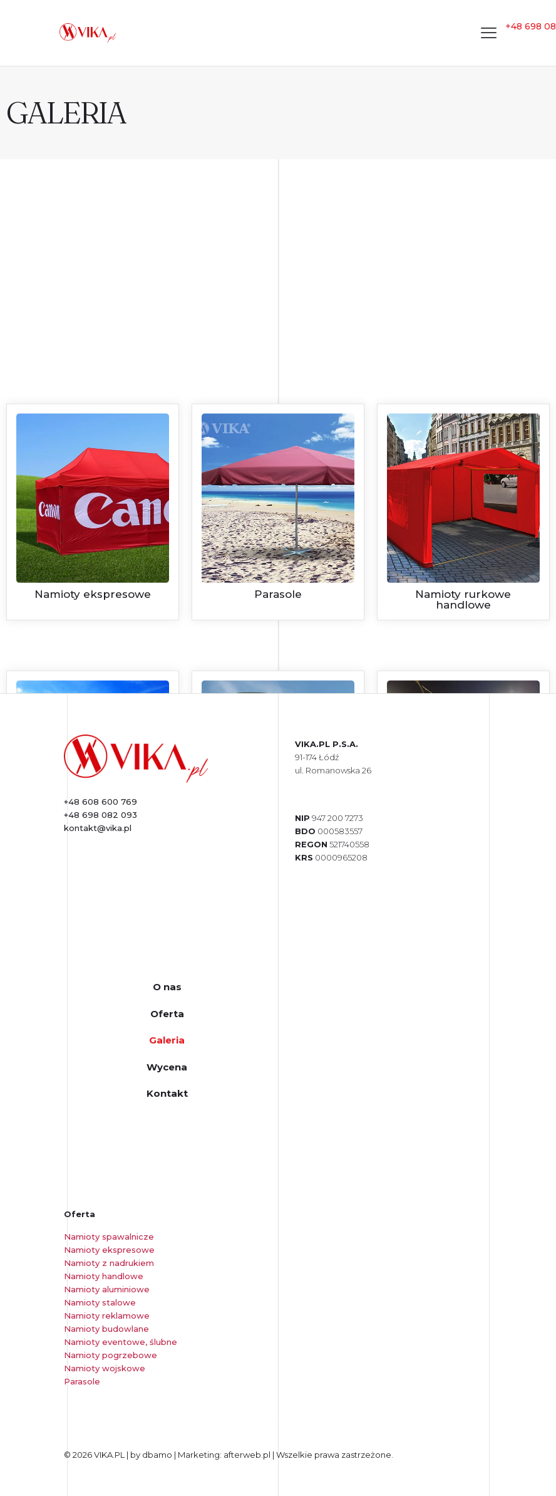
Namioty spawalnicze (109, 1237)
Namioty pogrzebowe (110, 1355)
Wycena (167, 1067)
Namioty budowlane (106, 1329)
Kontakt (167, 1093)
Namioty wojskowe (104, 1368)
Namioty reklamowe (107, 1315)
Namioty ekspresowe (109, 1250)
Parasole (82, 1381)
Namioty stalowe (100, 1302)
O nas (167, 987)
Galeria (167, 1040)
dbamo (158, 1455)
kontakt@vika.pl (97, 828)
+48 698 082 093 (100, 815)
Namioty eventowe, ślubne (120, 1342)
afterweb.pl (247, 1455)
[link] (136, 759)
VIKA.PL (109, 1455)
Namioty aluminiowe (107, 1289)
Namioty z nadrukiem (109, 1263)
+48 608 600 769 (100, 802)
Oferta (167, 1014)
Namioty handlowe (103, 1276)
